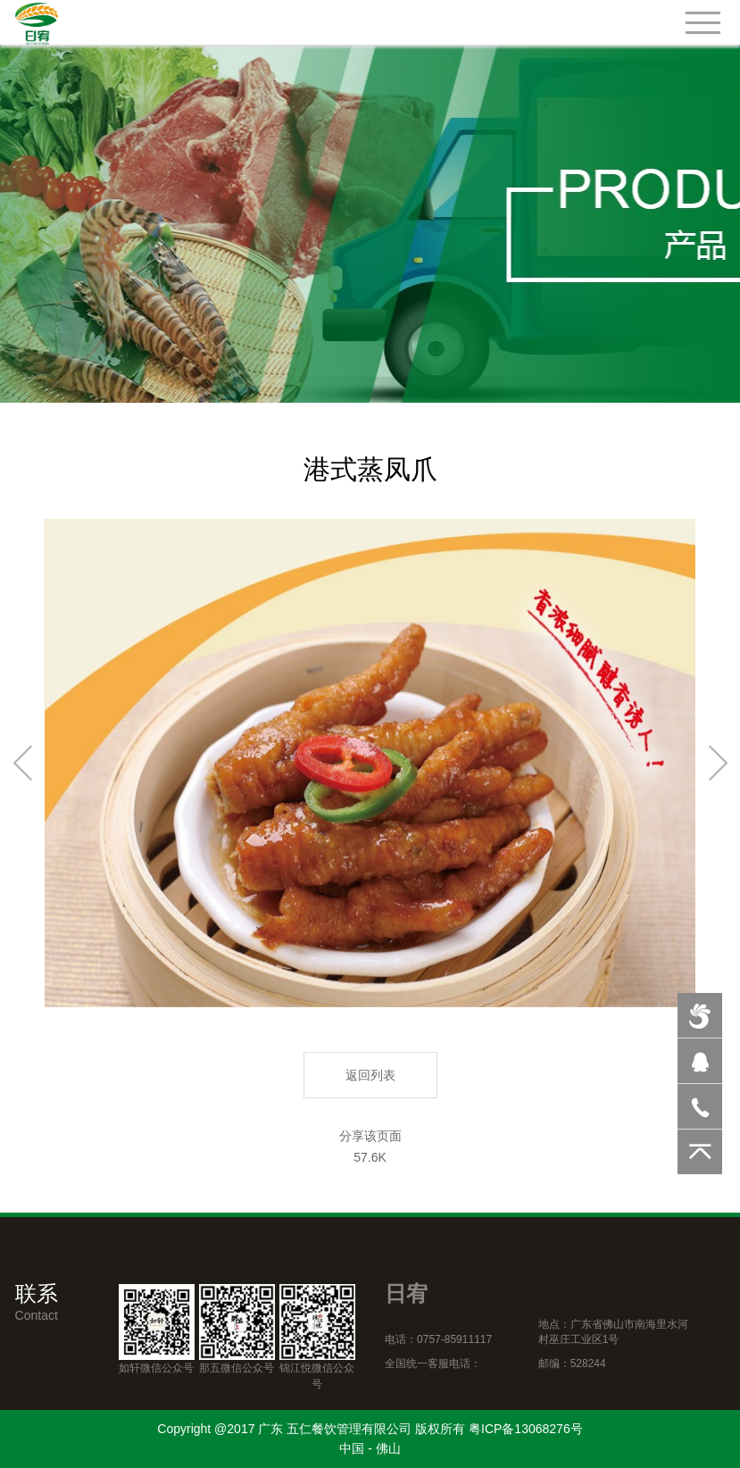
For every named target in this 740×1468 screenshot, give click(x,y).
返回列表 (370, 1075)
